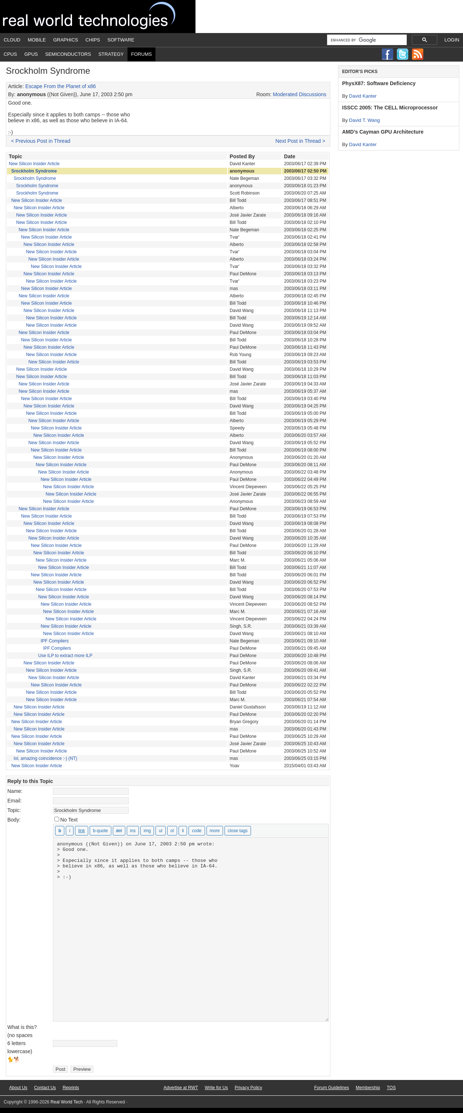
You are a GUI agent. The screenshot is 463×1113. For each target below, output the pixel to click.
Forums (141, 54)
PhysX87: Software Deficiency (379, 83)
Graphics (65, 40)
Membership (368, 1087)
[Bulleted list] (160, 830)
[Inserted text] (133, 830)
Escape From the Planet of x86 (60, 86)
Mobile (37, 40)
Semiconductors (68, 54)
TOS (391, 1087)
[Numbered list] (172, 830)
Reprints (70, 1087)
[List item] (183, 830)
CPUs (10, 54)
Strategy (111, 54)
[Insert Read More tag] (215, 830)
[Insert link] (81, 830)
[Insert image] (147, 830)
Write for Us (216, 1087)
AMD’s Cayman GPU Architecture (382, 132)
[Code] (197, 830)
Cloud (12, 40)
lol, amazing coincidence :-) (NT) (45, 758)
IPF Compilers (55, 640)
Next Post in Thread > (301, 141)
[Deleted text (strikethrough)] (119, 830)
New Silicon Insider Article (34, 163)
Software (120, 40)
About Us (18, 1087)
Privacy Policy (248, 1087)
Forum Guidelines (331, 1087)
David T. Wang (364, 120)
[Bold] (59, 830)
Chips (93, 40)
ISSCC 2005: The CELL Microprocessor (390, 107)
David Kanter (363, 96)
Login (452, 40)
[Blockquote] (100, 830)
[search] (366, 40)
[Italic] (69, 830)
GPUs (31, 54)
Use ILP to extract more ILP (65, 655)
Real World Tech (97, 16)
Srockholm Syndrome (34, 171)
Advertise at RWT (181, 1087)
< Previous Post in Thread (40, 141)
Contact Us (45, 1087)
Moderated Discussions (300, 94)
